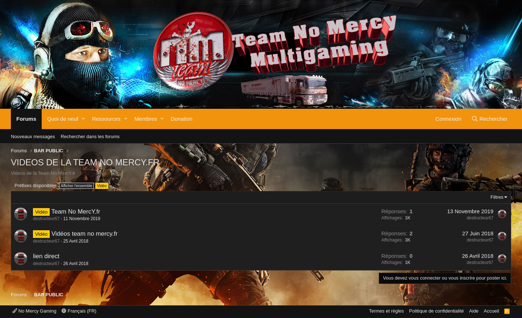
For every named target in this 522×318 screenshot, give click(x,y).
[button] (83, 119)
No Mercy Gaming (34, 311)
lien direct (46, 256)
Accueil (491, 311)
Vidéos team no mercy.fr (84, 233)
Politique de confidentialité (436, 311)
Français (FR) (79, 311)
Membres (145, 119)
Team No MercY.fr (75, 211)
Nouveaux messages (33, 136)
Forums (26, 119)
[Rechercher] (489, 119)
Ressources (106, 119)
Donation (181, 119)
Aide (473, 311)
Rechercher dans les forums (90, 136)
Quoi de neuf (62, 119)
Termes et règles (386, 311)
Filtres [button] (496, 197)
